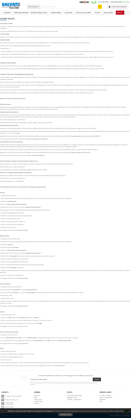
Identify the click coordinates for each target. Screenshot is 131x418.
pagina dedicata (23, 230)
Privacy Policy (23, 122)
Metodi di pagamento (106, 397)
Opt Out (30, 122)
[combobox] (64, 7)
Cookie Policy (38, 401)
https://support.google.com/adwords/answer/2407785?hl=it (84, 136)
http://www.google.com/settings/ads (38, 139)
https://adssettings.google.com (36, 155)
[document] (65, 413)
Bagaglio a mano (72, 397)
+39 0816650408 (114, 2)
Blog (35, 397)
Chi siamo (37, 395)
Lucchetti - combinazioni (74, 399)
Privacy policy (38, 399)
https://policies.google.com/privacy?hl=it (79, 152)
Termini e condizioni (105, 395)
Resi (101, 401)
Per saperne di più (118, 411)
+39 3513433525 (125, 2)
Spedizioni (103, 399)
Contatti (36, 403)
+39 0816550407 (9, 404)
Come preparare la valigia (74, 395)
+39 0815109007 (104, 2)
